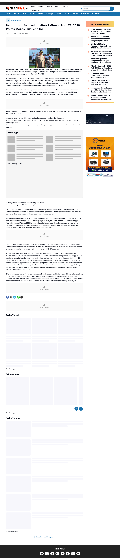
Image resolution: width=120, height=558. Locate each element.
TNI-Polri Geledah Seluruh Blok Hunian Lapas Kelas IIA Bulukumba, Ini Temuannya (101, 53)
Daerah (75, 14)
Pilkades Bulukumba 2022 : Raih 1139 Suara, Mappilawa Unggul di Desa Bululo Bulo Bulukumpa (101, 68)
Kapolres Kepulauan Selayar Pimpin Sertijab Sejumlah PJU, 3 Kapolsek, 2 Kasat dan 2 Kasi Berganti (101, 61)
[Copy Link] (21, 297)
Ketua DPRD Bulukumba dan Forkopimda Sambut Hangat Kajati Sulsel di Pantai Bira (100, 39)
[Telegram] (14, 297)
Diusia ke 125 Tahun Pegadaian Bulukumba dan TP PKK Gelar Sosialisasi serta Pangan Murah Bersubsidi (101, 46)
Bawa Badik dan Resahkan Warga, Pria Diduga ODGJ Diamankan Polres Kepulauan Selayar (101, 31)
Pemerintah (85, 14)
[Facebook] (7, 297)
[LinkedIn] (73, 553)
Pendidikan (96, 14)
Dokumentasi (36, 11)
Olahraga (49, 14)
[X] (11, 297)
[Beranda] (8, 20)
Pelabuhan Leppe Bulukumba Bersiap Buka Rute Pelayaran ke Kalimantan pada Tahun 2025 (100, 75)
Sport (65, 6)
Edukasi (58, 14)
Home (33, 6)
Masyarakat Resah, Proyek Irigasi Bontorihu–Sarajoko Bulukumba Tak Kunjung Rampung (101, 90)
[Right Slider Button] (81, 409)
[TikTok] (68, 553)
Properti (67, 14)
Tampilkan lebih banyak (44, 537)
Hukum (24, 14)
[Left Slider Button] (76, 409)
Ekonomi (32, 14)
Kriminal (41, 14)
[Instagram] (52, 553)
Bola (57, 6)
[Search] (96, 9)
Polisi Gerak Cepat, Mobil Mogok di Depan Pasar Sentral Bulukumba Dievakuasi (100, 83)
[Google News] (63, 553)
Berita (41, 6)
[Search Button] (112, 9)
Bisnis (49, 6)
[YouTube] (57, 553)
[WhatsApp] (18, 297)
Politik (16, 14)
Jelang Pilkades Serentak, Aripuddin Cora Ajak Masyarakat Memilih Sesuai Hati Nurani (101, 97)
